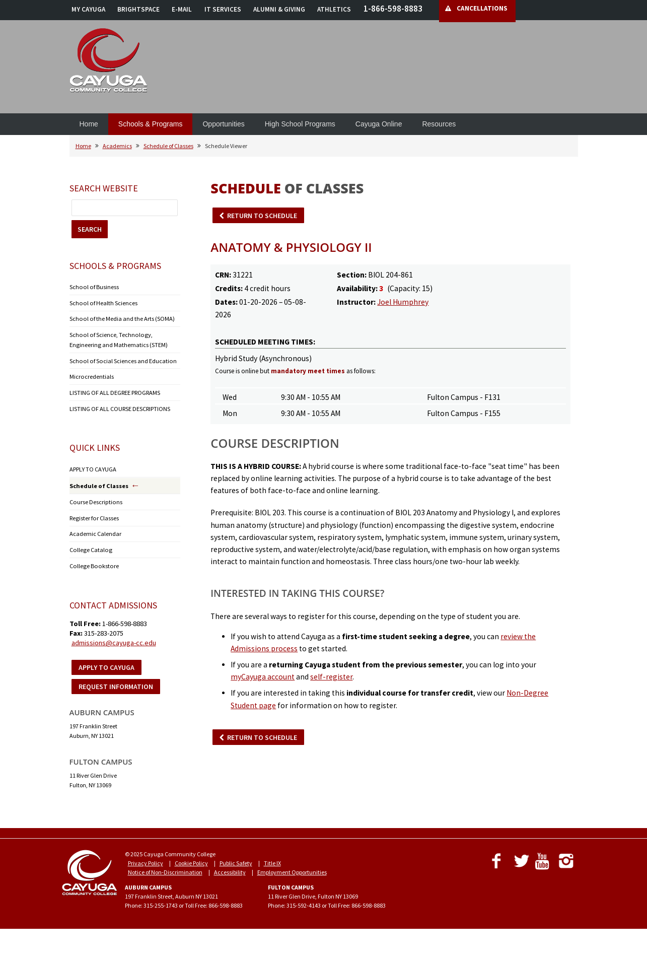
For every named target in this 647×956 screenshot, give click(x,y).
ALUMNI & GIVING (279, 9)
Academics (117, 146)
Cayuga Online (378, 124)
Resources (439, 124)
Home (89, 124)
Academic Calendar (95, 529)
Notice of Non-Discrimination (165, 867)
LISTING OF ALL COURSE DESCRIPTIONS (119, 405)
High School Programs (300, 124)
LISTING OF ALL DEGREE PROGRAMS (114, 390)
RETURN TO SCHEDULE (262, 215)
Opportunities (223, 124)
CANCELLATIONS (482, 8)
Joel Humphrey (402, 302)
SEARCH (90, 229)
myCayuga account (263, 676)
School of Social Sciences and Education (120, 359)
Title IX (272, 858)
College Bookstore (91, 561)
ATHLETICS (334, 9)
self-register (331, 676)
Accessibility (230, 867)
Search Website (103, 188)
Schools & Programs (150, 124)
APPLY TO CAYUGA (92, 466)
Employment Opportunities (292, 867)
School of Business (92, 287)
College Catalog (89, 545)
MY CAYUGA (88, 9)
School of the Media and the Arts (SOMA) (120, 318)
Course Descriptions (94, 498)
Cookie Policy (191, 858)
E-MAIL (182, 9)
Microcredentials (91, 374)
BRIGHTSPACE (138, 9)
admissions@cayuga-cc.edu (113, 637)
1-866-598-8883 (393, 8)
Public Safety (236, 858)
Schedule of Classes (168, 146)
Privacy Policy (145, 858)
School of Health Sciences (101, 302)
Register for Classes (93, 514)
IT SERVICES (222, 9)
